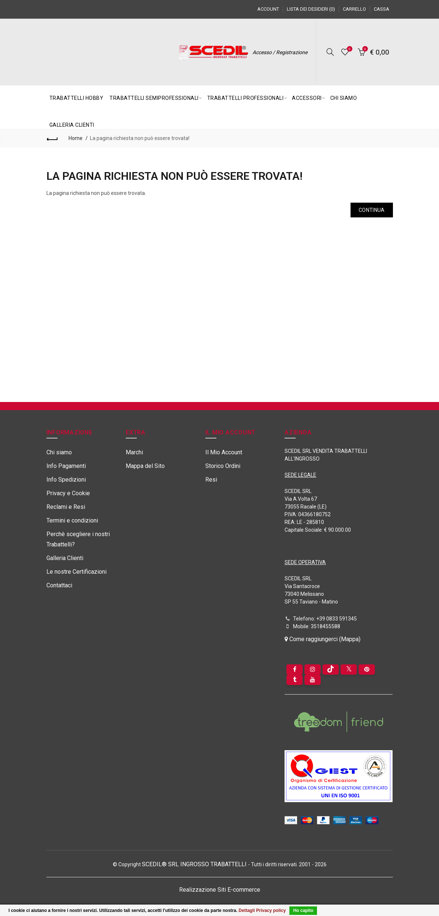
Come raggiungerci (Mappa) (322, 639)
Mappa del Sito (145, 465)
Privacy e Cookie (68, 493)
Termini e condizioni (72, 520)
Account (268, 9)
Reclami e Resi (65, 506)
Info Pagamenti (66, 465)
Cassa (381, 9)
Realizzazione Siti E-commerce (219, 889)
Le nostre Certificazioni (76, 571)
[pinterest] (367, 669)
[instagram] (312, 669)
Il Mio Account (223, 452)
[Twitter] (349, 669)
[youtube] (312, 680)
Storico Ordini (222, 465)
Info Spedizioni (66, 479)
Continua (371, 210)
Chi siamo (59, 452)
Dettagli (246, 910)
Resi (211, 479)
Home (76, 138)
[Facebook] (294, 669)
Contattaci (59, 585)
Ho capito (303, 910)
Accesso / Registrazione (279, 52)
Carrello (354, 9)
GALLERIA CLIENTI (71, 125)
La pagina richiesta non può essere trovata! (139, 138)
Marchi (134, 452)
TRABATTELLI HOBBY (76, 98)
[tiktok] (331, 669)
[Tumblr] (294, 680)
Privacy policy (271, 910)
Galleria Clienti (64, 558)
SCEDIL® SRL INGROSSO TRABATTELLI (195, 864)
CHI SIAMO (343, 98)
